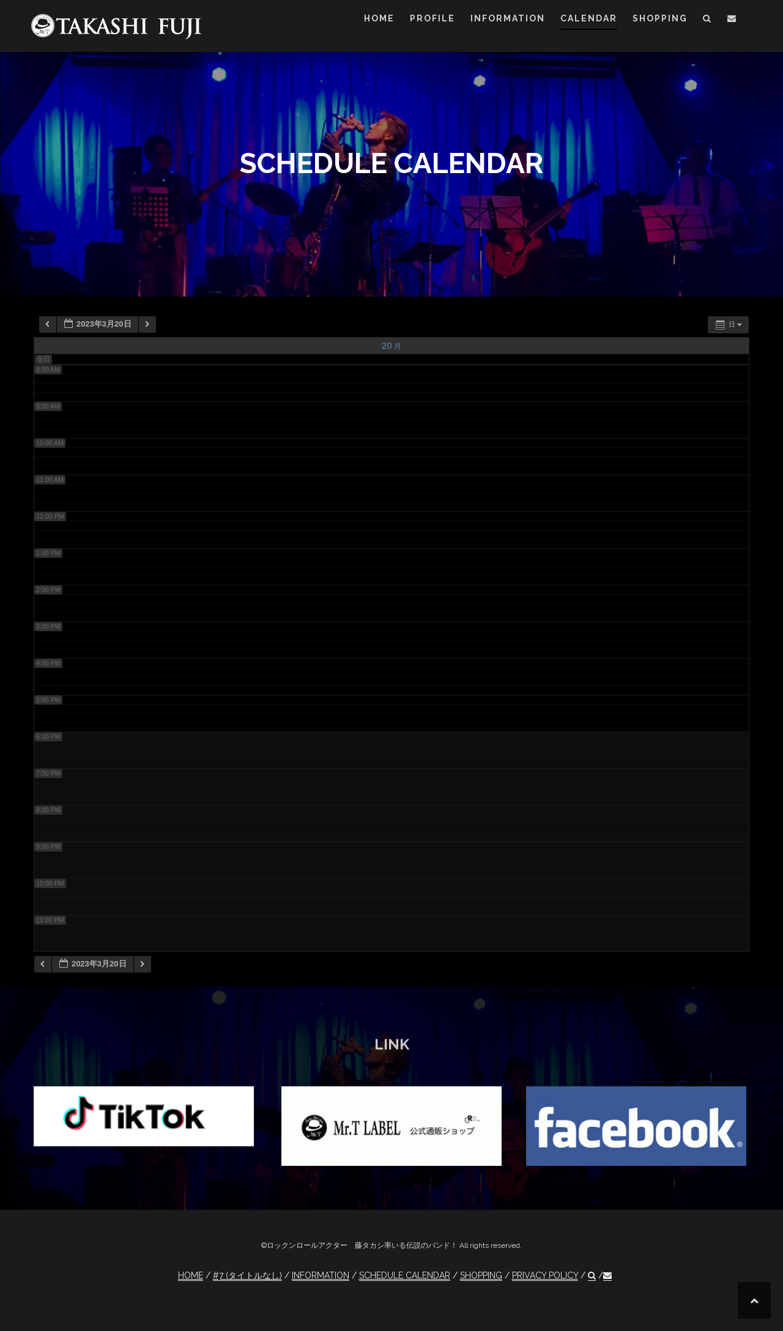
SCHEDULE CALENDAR (404, 1275)
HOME (379, 18)
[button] (707, 20)
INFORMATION (507, 18)
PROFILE (432, 18)
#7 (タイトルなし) (247, 1275)
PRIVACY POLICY (545, 1275)
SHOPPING (660, 18)
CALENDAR (588, 18)
